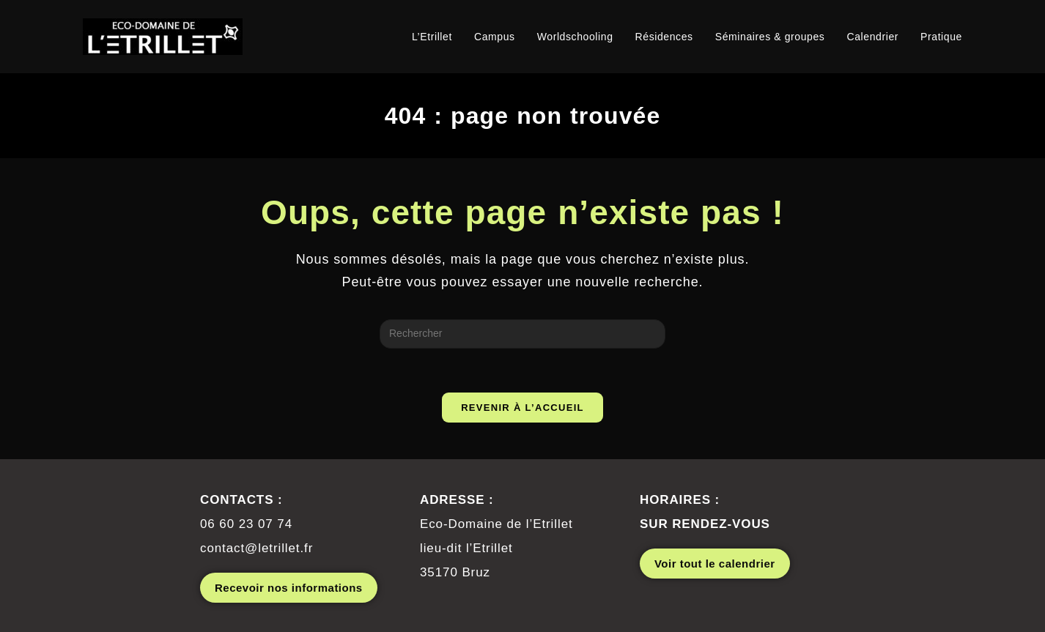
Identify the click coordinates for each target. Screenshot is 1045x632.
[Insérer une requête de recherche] (522, 334)
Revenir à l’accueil (522, 407)
